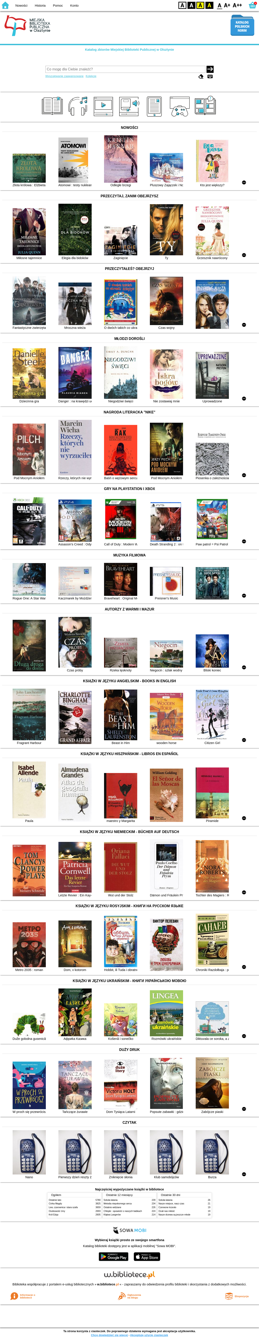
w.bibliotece (108, 1284)
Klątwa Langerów (112, 1214)
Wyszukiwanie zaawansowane (64, 76)
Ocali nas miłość (166, 1211)
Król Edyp (53, 1214)
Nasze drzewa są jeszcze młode (174, 1214)
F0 (219, 5)
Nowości (21, 5)
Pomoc (58, 5)
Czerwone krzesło (167, 1207)
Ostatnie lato (55, 1200)
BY (209, 5)
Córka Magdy (55, 1203)
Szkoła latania (111, 1200)
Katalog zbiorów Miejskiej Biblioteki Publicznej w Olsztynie (129, 49)
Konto (74, 5)
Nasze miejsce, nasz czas (171, 1203)
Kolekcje (91, 76)
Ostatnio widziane (112, 1207)
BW (191, 5)
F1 (227, 5)
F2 (237, 5)
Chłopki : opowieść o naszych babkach (123, 1211)
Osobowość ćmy (57, 1211)
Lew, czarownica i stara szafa (63, 1207)
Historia (40, 5)
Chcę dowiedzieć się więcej (109, 1335)
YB (200, 5)
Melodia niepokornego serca (118, 1203)
